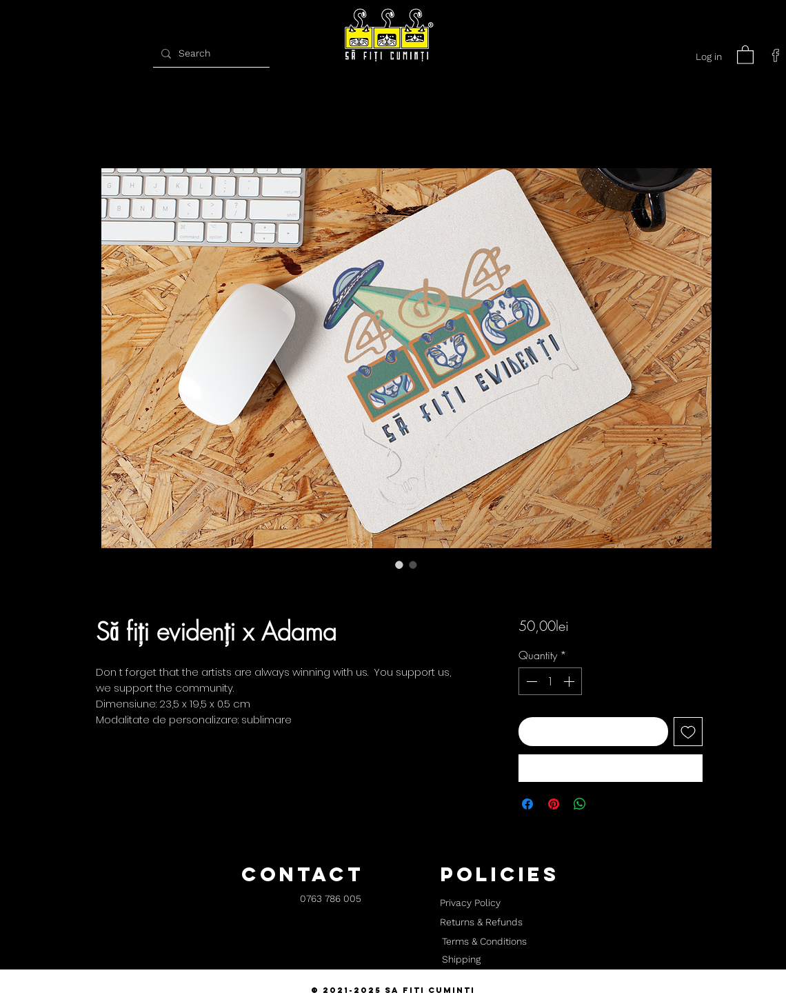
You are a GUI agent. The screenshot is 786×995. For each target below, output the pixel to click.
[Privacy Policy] (470, 903)
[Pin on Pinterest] (553, 804)
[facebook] (775, 55)
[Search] (210, 53)
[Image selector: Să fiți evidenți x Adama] (399, 565)
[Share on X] (606, 804)
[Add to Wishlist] (688, 731)
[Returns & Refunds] (481, 923)
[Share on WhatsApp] (580, 804)
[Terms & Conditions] (484, 942)
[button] (745, 54)
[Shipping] (461, 960)
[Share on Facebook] (527, 804)
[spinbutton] (550, 681)
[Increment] (570, 681)
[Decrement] (530, 681)
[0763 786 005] (330, 899)
